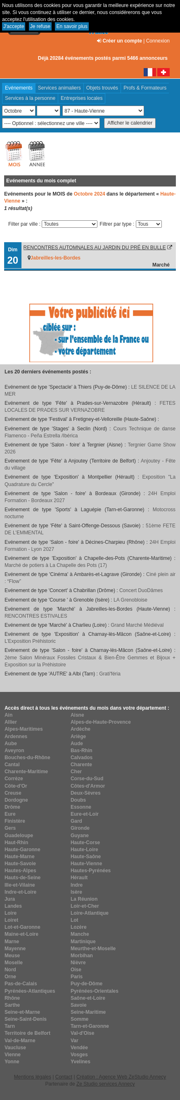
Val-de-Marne (20, 1040)
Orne (10, 977)
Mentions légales (32, 1077)
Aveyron (14, 750)
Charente (81, 764)
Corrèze (14, 778)
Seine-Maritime (88, 1012)
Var (74, 1040)
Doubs (78, 800)
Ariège (78, 736)
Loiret (11, 920)
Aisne (77, 715)
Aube (11, 743)
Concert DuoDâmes (141, 590)
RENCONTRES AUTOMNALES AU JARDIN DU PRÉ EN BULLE (95, 247)
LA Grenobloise (130, 600)
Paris (77, 977)
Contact (63, 1077)
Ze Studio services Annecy (105, 1084)
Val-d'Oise (83, 1033)
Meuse (12, 955)
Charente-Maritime (26, 771)
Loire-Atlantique (90, 913)
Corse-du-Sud (87, 778)
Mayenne (15, 948)
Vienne (13, 1055)
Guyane (80, 835)
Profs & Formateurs (144, 88)
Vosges (79, 1055)
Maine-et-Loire (21, 934)
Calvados (81, 757)
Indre (77, 885)
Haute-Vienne (86, 863)
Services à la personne (30, 98)
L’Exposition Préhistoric (30, 641)
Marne (12, 941)
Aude (77, 743)
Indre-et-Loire (20, 892)
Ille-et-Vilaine (20, 885)
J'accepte (13, 26)
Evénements (19, 88)
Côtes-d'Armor (88, 786)
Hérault (79, 877)
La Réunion (84, 899)
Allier (11, 722)
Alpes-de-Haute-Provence (101, 722)
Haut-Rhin (16, 842)
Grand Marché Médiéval (137, 625)
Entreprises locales (81, 98)
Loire (11, 913)
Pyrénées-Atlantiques (30, 991)
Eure (10, 814)
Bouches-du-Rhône (27, 757)
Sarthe (12, 1005)
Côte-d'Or (16, 786)
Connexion (158, 41)
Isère (76, 892)
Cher (76, 771)
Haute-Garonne (22, 849)
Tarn (10, 1026)
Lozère (79, 927)
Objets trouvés (102, 88)
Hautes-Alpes (20, 870)
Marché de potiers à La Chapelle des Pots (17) (56, 565)
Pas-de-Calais (21, 984)
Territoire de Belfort (27, 1033)
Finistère (15, 821)
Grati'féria (110, 674)
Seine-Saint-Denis (26, 1019)
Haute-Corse (85, 842)
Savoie (79, 1005)
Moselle (14, 962)
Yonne (12, 1062)
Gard (76, 821)
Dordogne (16, 800)
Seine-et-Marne (22, 1012)
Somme (79, 1019)
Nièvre (78, 962)
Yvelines (80, 1062)
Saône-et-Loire (88, 998)
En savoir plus (71, 26)
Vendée (79, 1047)
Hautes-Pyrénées (91, 870)
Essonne (81, 807)
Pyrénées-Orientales (94, 991)
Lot (74, 920)
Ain (8, 715)
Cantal (12, 764)
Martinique (83, 941)
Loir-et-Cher (85, 906)
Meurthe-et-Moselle (93, 948)
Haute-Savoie (20, 863)
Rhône (12, 998)
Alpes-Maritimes (24, 729)
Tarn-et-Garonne (90, 1026)
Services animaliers (59, 88)
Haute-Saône (86, 856)
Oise (76, 970)
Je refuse (40, 26)
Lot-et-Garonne (22, 927)
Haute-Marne (20, 856)
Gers (10, 828)
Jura (10, 899)
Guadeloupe (19, 835)
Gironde (80, 828)
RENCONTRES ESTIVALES (36, 616)
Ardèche (80, 729)
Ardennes (16, 736)
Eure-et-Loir (85, 814)
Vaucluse (15, 1047)
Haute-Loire (84, 849)
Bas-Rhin (81, 750)
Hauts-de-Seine (22, 877)
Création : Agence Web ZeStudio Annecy (121, 1077)
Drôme (12, 807)
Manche (80, 934)
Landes (13, 906)
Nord (10, 970)
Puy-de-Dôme (86, 984)
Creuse (13, 793)
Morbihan (82, 955)
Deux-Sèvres (86, 793)
